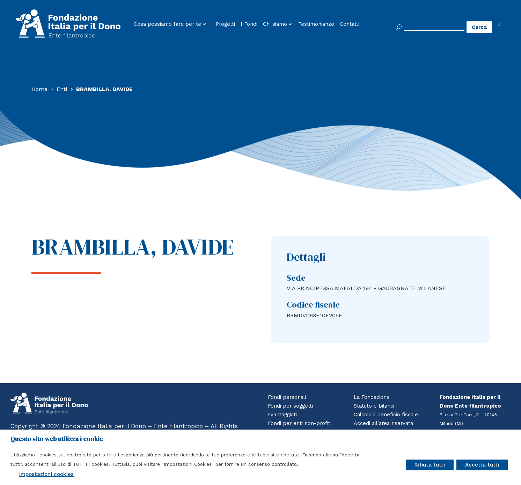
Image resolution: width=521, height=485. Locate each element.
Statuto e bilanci (375, 406)
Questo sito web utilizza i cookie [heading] (56, 439)
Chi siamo (275, 24)
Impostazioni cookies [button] (46, 474)
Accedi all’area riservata (385, 423)
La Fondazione (372, 397)
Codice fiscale (313, 304)
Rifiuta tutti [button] (429, 465)
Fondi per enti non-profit (299, 423)
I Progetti (223, 24)
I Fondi (249, 24)
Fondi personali (287, 397)
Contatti (349, 24)
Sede (296, 277)
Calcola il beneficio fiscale (387, 414)
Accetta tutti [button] (482, 465)
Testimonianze (316, 24)
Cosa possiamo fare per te (167, 24)
